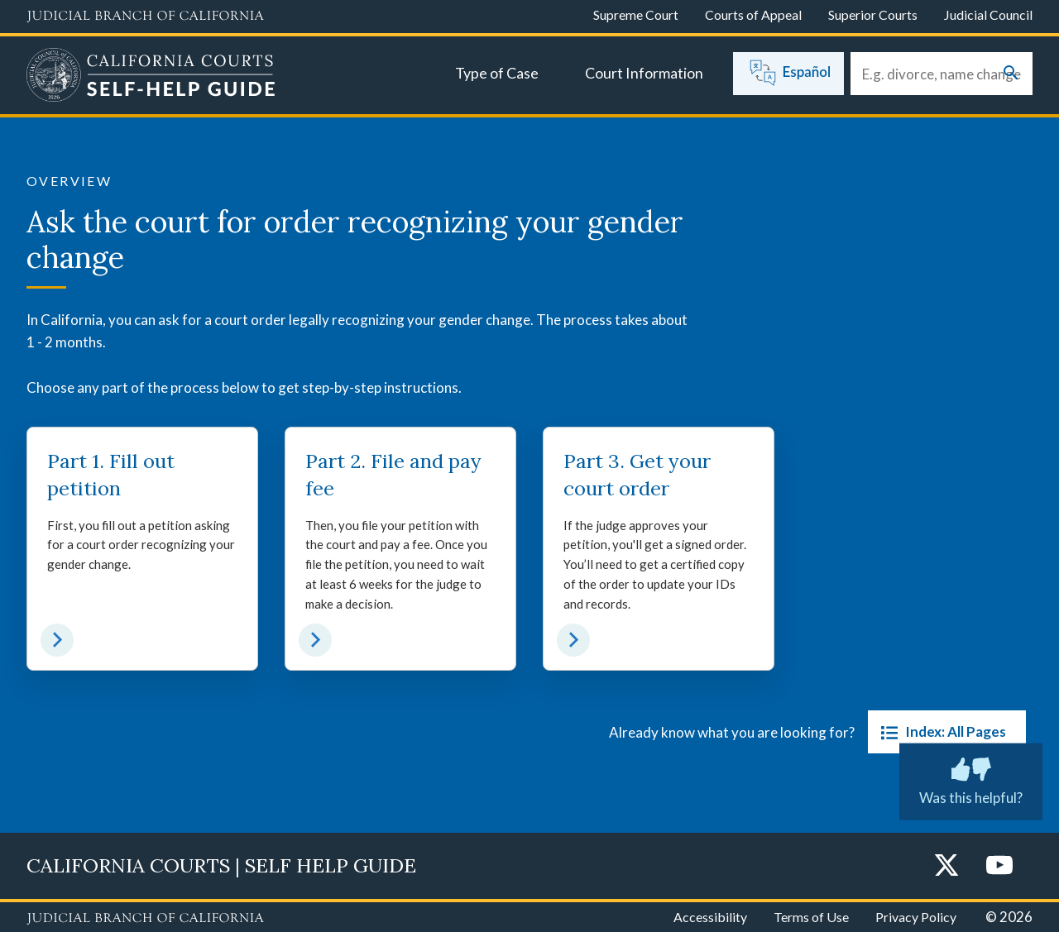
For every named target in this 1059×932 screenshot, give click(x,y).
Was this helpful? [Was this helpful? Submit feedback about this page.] (971, 778)
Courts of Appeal (753, 14)
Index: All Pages (940, 732)
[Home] (151, 77)
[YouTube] (999, 866)
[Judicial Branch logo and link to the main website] (145, 16)
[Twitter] (946, 866)
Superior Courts (873, 14)
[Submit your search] (1011, 74)
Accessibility (710, 917)
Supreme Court (635, 14)
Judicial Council (988, 14)
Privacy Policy (915, 917)
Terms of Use (811, 917)
